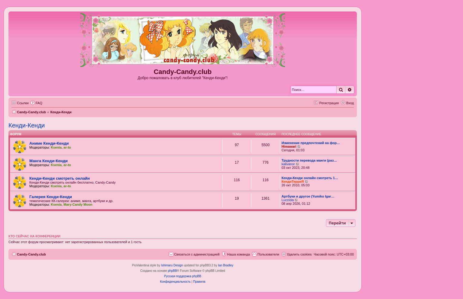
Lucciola (288, 200)
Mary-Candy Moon (78, 204)
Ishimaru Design (172, 265)
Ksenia (56, 147)
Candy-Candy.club (183, 72)
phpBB (172, 270)
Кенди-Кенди (26, 125)
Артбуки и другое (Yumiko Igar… (308, 196)
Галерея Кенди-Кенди (50, 197)
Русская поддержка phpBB (182, 276)
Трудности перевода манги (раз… (309, 160)
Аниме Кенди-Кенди (49, 143)
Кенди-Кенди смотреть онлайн (59, 178)
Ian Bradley (225, 265)
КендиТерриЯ (293, 181)
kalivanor (288, 164)
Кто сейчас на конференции (34, 236)
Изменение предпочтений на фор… (311, 143)
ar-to (67, 147)
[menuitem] (36, 103)
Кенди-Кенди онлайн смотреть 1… (310, 178)
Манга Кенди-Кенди (48, 161)
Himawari (289, 146)
